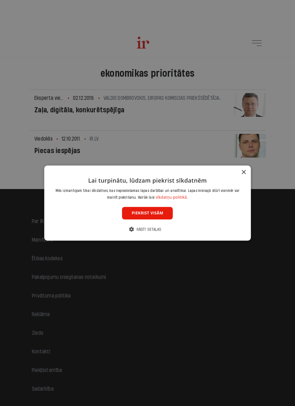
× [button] (243, 172)
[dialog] (147, 202)
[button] (147, 229)
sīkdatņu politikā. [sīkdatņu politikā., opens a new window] (172, 197)
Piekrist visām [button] (147, 213)
